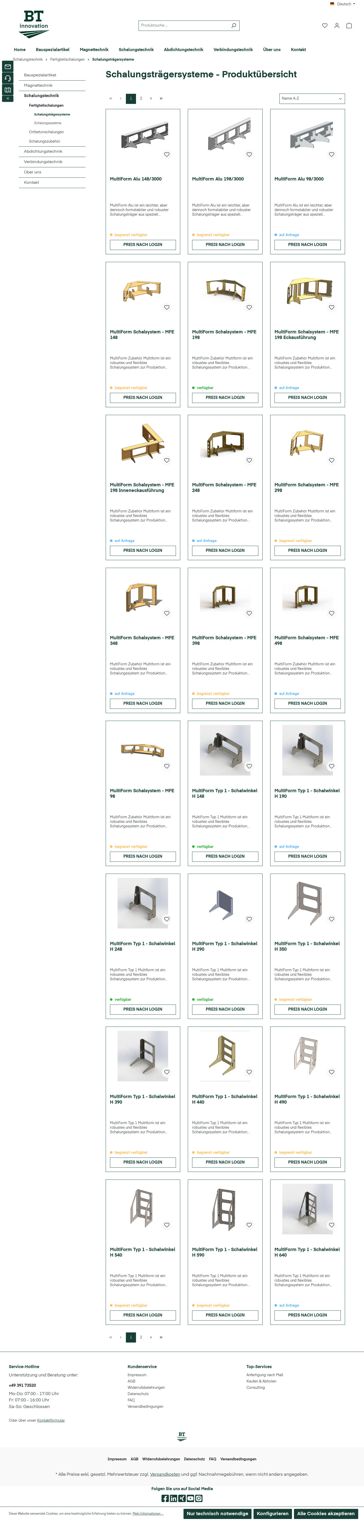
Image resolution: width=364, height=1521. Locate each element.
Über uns (32, 172)
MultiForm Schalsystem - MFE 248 (224, 488)
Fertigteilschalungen (46, 105)
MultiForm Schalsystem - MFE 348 (142, 641)
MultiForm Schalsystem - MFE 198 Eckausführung (307, 335)
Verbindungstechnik (43, 162)
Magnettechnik (38, 86)
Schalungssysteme (47, 123)
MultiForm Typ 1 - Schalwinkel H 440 (224, 1100)
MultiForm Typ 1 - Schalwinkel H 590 (224, 1252)
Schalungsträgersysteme (52, 114)
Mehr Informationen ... (148, 1513)
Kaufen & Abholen (261, 1381)
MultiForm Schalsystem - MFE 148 (142, 335)
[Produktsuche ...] (183, 25)
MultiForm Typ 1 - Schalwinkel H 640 (307, 1252)
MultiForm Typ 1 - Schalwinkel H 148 (224, 794)
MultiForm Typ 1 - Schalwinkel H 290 (224, 947)
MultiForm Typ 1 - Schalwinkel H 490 (307, 1100)
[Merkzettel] (325, 25)
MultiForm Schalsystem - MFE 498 (307, 641)
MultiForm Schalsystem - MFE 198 (224, 335)
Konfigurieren (273, 1513)
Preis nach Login (142, 245)
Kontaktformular (50, 1420)
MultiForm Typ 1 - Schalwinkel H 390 (142, 1100)
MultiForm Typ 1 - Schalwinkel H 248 (142, 947)
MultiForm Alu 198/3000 (218, 179)
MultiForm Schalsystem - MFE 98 (142, 794)
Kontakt (31, 183)
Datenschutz (138, 1394)
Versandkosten (165, 1474)
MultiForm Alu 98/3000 (299, 179)
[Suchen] (234, 25)
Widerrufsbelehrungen (146, 1388)
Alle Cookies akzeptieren (326, 1513)
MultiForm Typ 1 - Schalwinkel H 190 (307, 794)
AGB (131, 1381)
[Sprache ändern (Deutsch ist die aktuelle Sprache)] (342, 4)
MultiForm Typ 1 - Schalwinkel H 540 (142, 1252)
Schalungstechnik (41, 96)
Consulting (255, 1388)
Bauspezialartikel (40, 75)
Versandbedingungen (145, 1407)
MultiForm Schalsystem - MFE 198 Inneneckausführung (142, 488)
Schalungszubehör (44, 141)
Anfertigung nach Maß (264, 1375)
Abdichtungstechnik (43, 152)
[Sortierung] (312, 99)
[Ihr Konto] (337, 25)
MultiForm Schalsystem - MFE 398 (224, 641)
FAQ (131, 1400)
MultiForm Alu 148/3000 (136, 179)
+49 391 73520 (22, 1386)
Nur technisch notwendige (217, 1513)
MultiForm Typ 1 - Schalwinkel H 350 (307, 947)
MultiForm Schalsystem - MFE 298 (307, 488)
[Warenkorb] (349, 25)
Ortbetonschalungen (46, 132)
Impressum (137, 1375)
